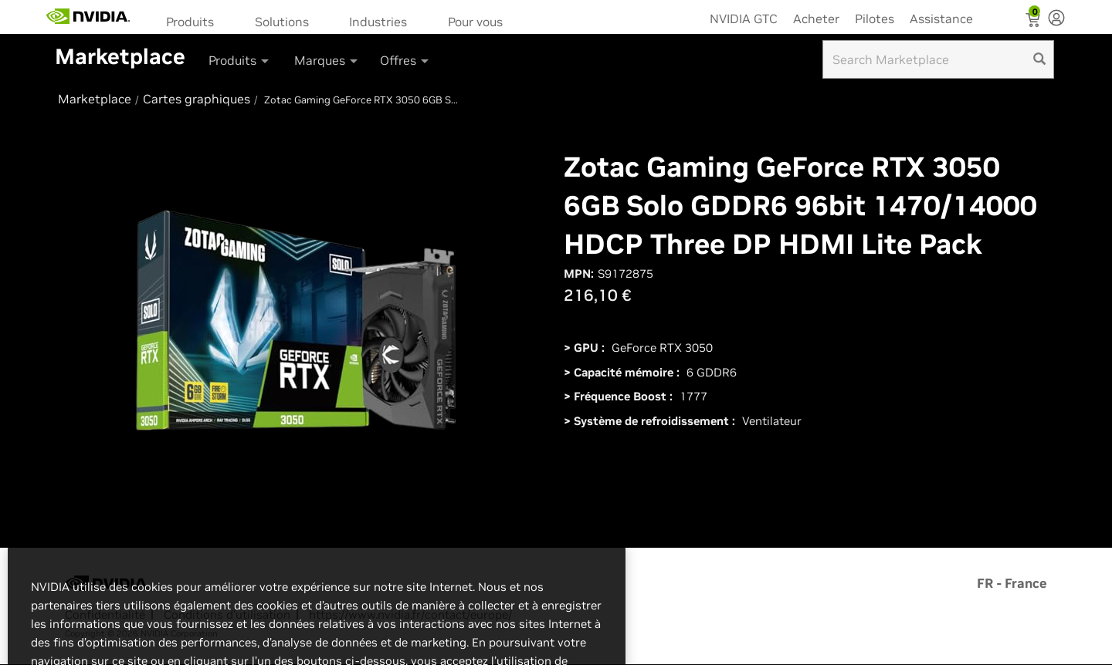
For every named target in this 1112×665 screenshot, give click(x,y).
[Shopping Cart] (1034, 21)
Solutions (282, 21)
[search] (1039, 59)
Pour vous (475, 21)
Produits (190, 21)
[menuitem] (195, 20)
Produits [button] (239, 60)
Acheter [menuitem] (816, 18)
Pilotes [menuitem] (874, 18)
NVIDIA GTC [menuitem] (744, 18)
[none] (1056, 19)
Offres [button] (405, 60)
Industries (378, 21)
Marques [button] (327, 60)
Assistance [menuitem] (941, 18)
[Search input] (938, 59)
